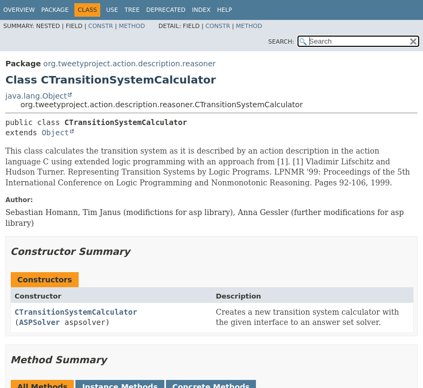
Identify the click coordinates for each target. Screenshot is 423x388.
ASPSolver (39, 322)
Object (55, 132)
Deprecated (165, 9)
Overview (19, 9)
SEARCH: (281, 41)
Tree (132, 9)
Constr (100, 26)
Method (132, 26)
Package (55, 9)
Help (224, 9)
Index (201, 9)
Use (112, 9)
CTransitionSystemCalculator (76, 312)
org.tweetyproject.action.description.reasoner (129, 63)
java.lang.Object (36, 96)
